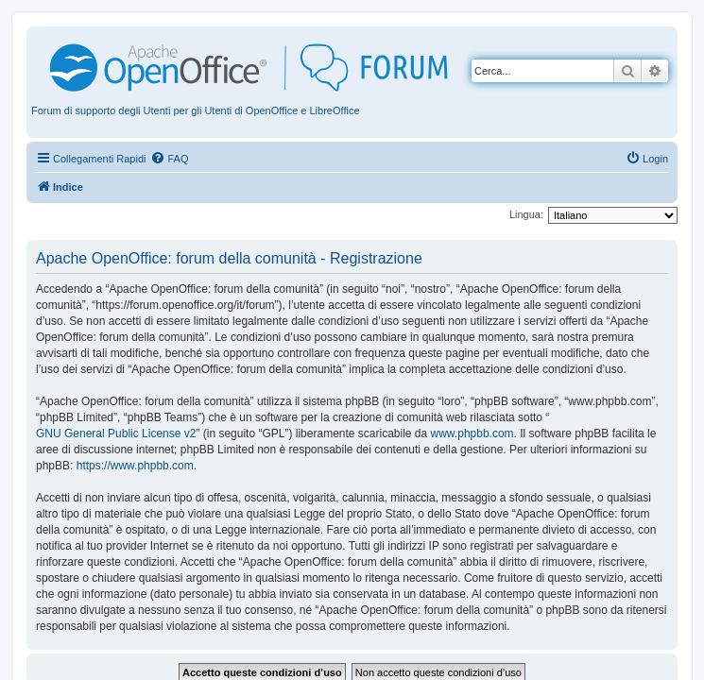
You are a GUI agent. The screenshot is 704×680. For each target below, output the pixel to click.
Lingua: (526, 214)
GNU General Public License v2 (116, 433)
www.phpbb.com (472, 433)
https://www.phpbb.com (135, 465)
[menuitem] (169, 158)
